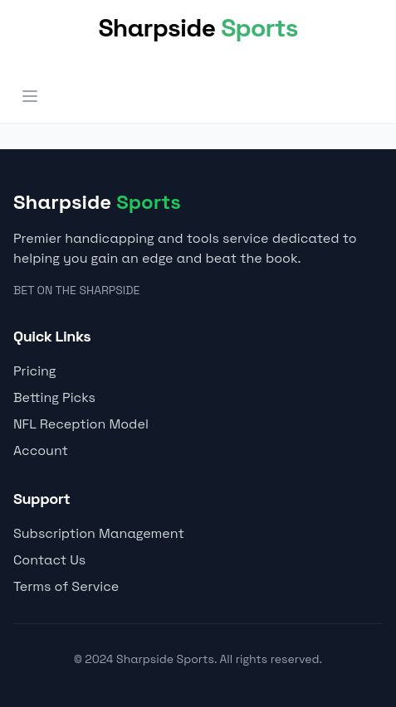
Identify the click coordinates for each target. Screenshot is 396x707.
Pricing (34, 371)
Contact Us (49, 560)
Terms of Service (66, 586)
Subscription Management (98, 533)
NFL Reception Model (81, 424)
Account (40, 450)
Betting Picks (54, 397)
